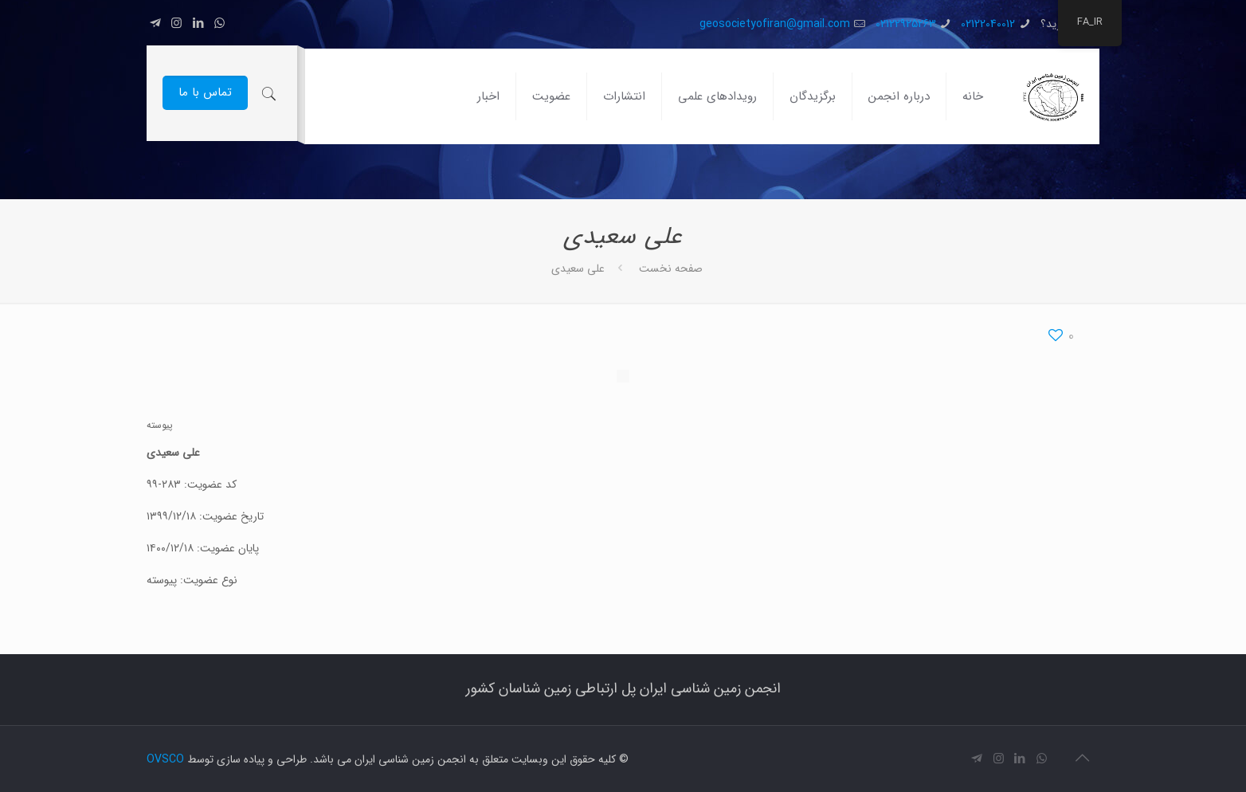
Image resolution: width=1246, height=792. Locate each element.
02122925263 (906, 24)
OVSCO (165, 759)
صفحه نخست (671, 268)
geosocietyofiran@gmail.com (774, 24)
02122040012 (988, 24)
